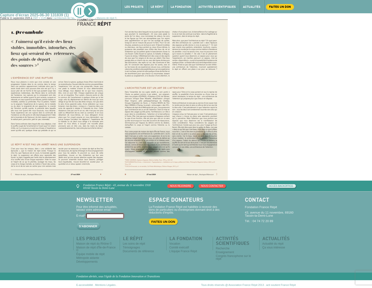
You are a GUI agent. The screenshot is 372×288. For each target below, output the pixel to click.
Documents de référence (138, 251)
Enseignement (225, 252)
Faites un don (280, 7)
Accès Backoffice (281, 186)
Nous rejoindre (180, 186)
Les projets (134, 7)
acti (268, 284)
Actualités (251, 7)
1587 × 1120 (39, 18)
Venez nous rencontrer (78, 186)
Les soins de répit (134, 243)
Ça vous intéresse (273, 247)
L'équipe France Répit (183, 251)
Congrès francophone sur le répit (233, 257)
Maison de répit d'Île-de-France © (96, 249)
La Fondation (181, 7)
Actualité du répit (273, 243)
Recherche (223, 248)
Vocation (174, 243)
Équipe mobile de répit (90, 254)
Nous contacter (212, 186)
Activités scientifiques (217, 7)
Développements (87, 261)
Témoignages (131, 247)
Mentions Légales (105, 284)
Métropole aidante (87, 258)
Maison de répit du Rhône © (94, 243)
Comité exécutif (179, 247)
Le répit (157, 7)
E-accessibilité (84, 284)
